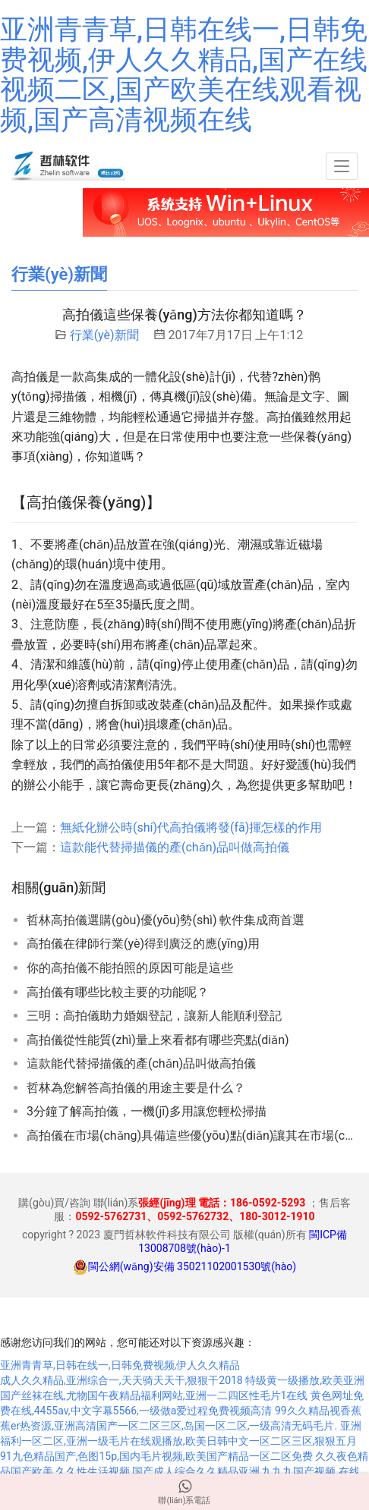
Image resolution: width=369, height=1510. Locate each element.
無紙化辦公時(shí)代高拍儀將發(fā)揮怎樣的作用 (191, 827)
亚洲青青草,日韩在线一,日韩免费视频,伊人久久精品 (120, 1365)
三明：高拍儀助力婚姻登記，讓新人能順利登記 (154, 1015)
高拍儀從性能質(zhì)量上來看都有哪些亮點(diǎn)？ (158, 1040)
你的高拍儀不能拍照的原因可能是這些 (130, 968)
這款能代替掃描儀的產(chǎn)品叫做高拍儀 (174, 847)
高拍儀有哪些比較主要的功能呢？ (118, 992)
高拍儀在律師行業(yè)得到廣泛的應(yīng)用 (143, 943)
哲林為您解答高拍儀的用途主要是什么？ (136, 1088)
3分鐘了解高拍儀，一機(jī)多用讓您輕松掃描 (146, 1111)
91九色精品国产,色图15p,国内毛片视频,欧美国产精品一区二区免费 (156, 1456)
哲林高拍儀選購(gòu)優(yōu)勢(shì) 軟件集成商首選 (165, 920)
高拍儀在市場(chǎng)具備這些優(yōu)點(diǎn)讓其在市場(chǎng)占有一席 (192, 1135)
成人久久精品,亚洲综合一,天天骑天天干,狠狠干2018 (121, 1380)
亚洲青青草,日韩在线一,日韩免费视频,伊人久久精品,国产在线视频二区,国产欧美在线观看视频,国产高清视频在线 (183, 75)
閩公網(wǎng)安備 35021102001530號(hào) (192, 1266)
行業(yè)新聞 (104, 335)
